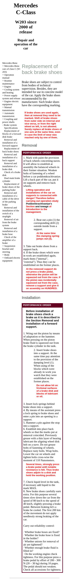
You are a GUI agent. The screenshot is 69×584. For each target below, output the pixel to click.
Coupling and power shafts (9, 120)
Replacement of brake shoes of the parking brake (11, 187)
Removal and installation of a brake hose (9, 231)
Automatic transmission (8, 114)
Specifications (11, 127)
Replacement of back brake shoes (10, 150)
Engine (7, 86)
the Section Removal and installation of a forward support (42, 323)
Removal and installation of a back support (9, 157)
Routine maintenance (8, 82)
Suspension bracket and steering (8, 249)
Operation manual (8, 76)
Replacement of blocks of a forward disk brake (11, 133)
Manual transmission (8, 109)
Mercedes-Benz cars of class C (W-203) (11, 69)
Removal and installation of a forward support (10, 142)
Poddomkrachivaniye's (39, 203)
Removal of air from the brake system (10, 222)
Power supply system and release (11, 97)
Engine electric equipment (10, 103)
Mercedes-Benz (9, 63)
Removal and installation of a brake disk (9, 166)
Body (6, 254)
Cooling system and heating (10, 91)
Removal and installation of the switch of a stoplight (10, 212)
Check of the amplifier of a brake (9, 240)
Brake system (10, 125)
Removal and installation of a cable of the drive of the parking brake (10, 198)
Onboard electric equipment (11, 259)
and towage (42, 206)
